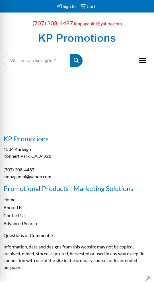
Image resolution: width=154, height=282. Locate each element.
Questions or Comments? (28, 235)
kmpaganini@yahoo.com (98, 23)
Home (9, 199)
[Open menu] (142, 60)
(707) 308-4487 (52, 23)
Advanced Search (20, 223)
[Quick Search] (37, 60)
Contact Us (14, 215)
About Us (12, 207)
